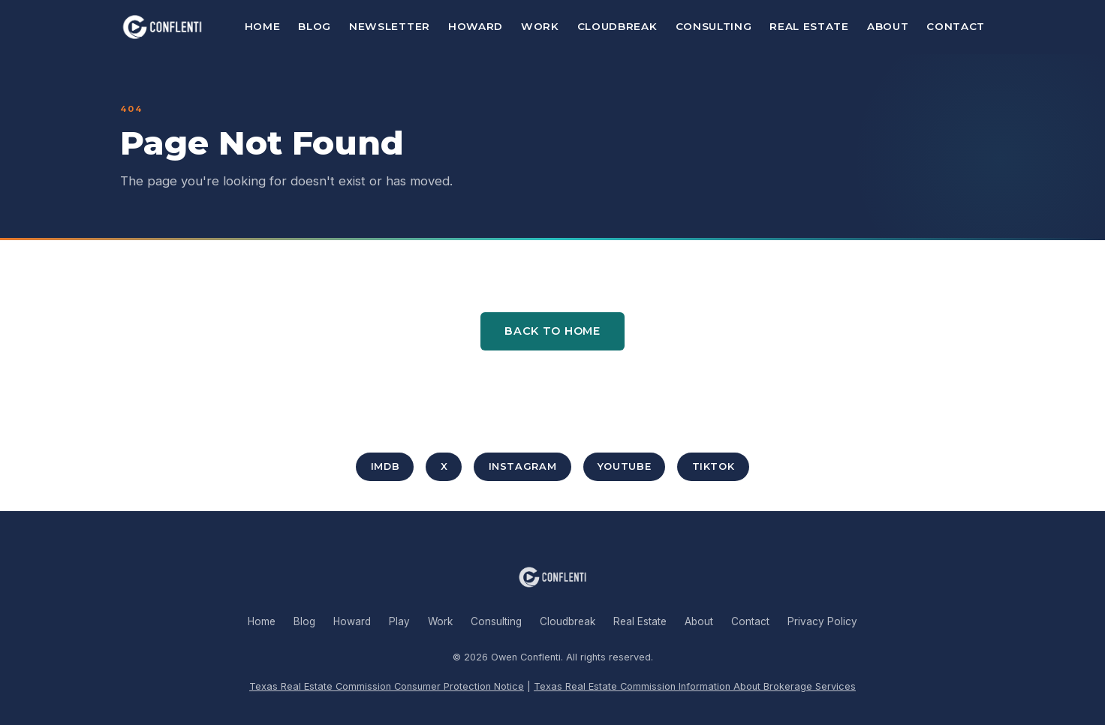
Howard (475, 26)
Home (263, 26)
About (887, 26)
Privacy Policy (822, 621)
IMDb (385, 466)
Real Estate (808, 26)
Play (399, 621)
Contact (955, 26)
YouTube (624, 466)
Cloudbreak (617, 26)
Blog (314, 26)
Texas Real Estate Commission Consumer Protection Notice (386, 686)
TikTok (713, 466)
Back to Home (552, 331)
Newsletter (389, 26)
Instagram (523, 466)
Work (540, 26)
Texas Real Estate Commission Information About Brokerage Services (695, 686)
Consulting (714, 26)
